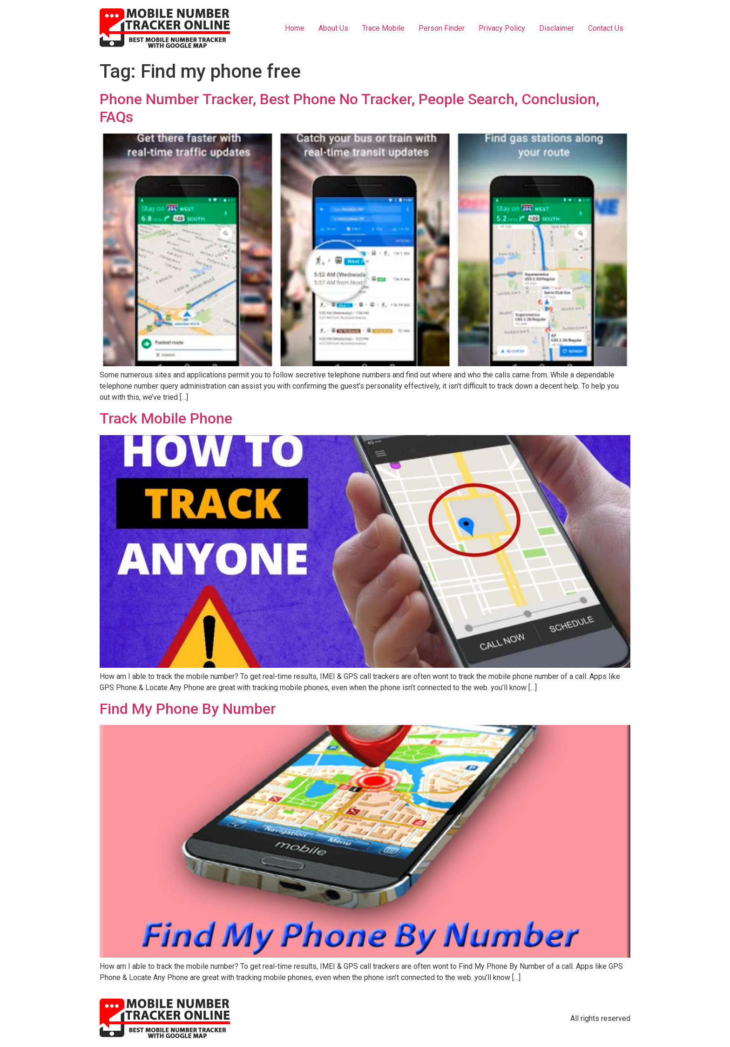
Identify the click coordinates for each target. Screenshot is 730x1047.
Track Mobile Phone (166, 418)
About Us (333, 28)
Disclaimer (556, 28)
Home (294, 28)
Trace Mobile (383, 28)
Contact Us (605, 28)
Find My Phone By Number (188, 709)
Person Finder (442, 28)
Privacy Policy (502, 28)
